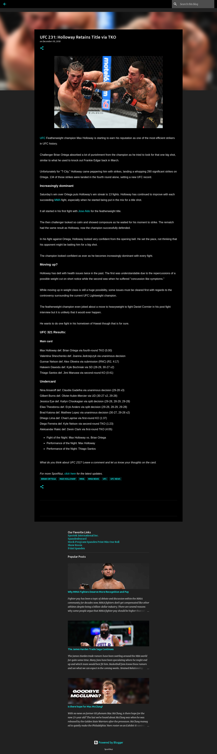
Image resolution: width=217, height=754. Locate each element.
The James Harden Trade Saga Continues (91, 649)
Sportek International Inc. (83, 535)
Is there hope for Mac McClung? (85, 706)
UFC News (115, 479)
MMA (57, 200)
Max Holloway (68, 479)
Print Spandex (76, 548)
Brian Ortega (48, 479)
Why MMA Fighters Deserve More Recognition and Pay (98, 592)
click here (70, 473)
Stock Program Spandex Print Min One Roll (93, 541)
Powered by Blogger (108, 742)
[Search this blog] (196, 4)
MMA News (93, 479)
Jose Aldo (84, 211)
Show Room (75, 545)
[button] (42, 48)
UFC (42, 138)
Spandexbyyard (77, 538)
